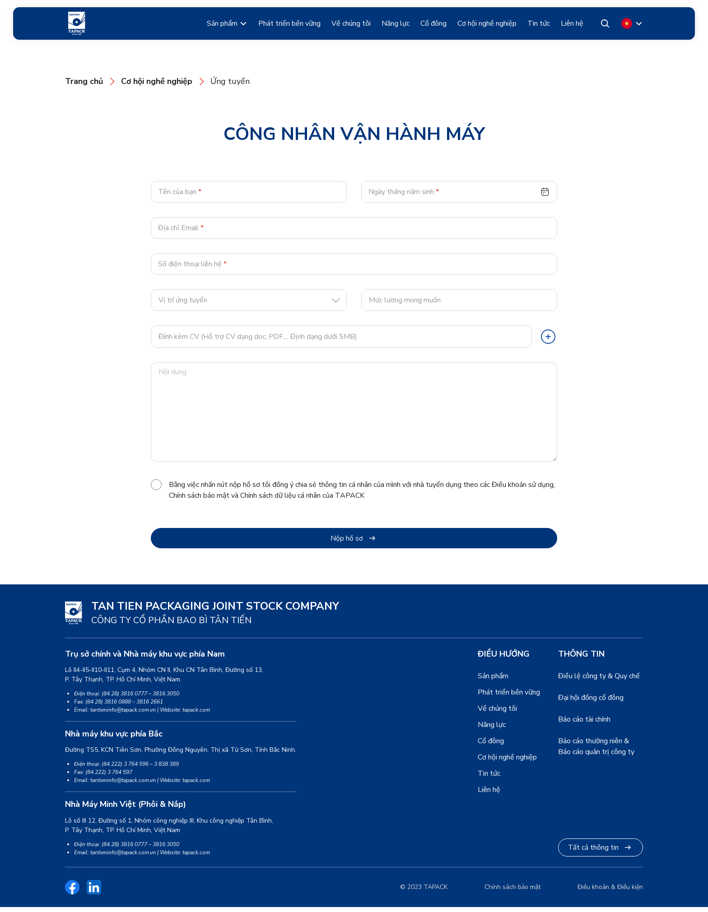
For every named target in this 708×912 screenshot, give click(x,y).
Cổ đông (433, 23)
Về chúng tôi (351, 23)
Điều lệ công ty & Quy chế (599, 681)
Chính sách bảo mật (512, 892)
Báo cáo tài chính (584, 725)
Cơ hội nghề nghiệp (487, 23)
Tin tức (538, 23)
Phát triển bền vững (289, 23)
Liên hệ (572, 23)
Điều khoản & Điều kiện (610, 892)
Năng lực (396, 23)
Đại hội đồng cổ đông (591, 703)
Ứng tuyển (230, 81)
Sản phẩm (222, 23)
